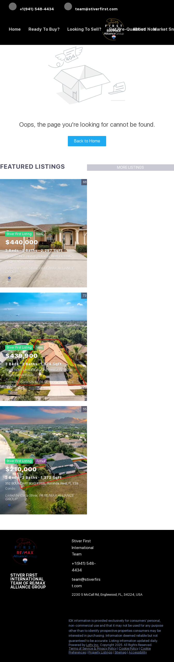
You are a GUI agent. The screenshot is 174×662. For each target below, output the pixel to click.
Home (15, 29)
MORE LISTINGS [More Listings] (130, 167)
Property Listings (100, 652)
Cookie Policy (128, 648)
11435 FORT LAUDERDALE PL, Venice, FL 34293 (38, 370)
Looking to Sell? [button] (84, 29)
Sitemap (120, 652)
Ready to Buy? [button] (44, 29)
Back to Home (87, 141)
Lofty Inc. (92, 645)
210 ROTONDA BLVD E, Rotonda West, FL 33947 (39, 256)
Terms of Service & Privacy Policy (93, 648)
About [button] (139, 29)
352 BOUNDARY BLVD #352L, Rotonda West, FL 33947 (43, 483)
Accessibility (138, 652)
